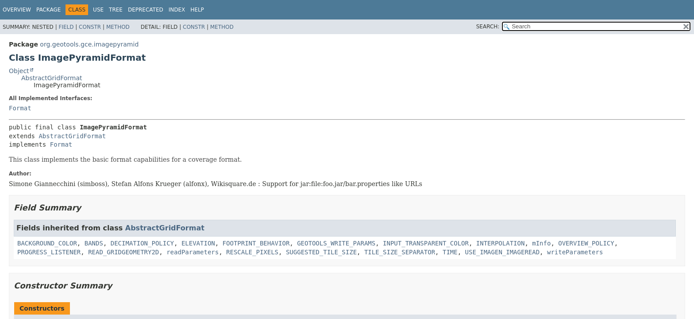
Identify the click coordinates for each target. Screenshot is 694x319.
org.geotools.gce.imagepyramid (89, 44)
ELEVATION (198, 243)
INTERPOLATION (500, 243)
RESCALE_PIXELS (252, 252)
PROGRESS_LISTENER (49, 252)
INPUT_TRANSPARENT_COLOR (426, 243)
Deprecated (145, 10)
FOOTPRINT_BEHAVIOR (256, 243)
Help (197, 10)
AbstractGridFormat (51, 78)
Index (177, 10)
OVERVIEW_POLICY (586, 243)
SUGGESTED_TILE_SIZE (321, 252)
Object (19, 70)
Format (20, 108)
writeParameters (575, 252)
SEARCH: (488, 26)
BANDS (94, 243)
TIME (450, 252)
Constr (90, 27)
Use (98, 10)
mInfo (541, 243)
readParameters (192, 252)
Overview (17, 10)
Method (118, 27)
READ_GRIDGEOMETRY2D (123, 252)
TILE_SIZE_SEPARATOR (399, 252)
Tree (116, 10)
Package (48, 10)
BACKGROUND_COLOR (47, 243)
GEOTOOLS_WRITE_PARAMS (336, 243)
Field (65, 27)
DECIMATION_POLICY (142, 243)
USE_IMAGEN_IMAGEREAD (502, 252)
